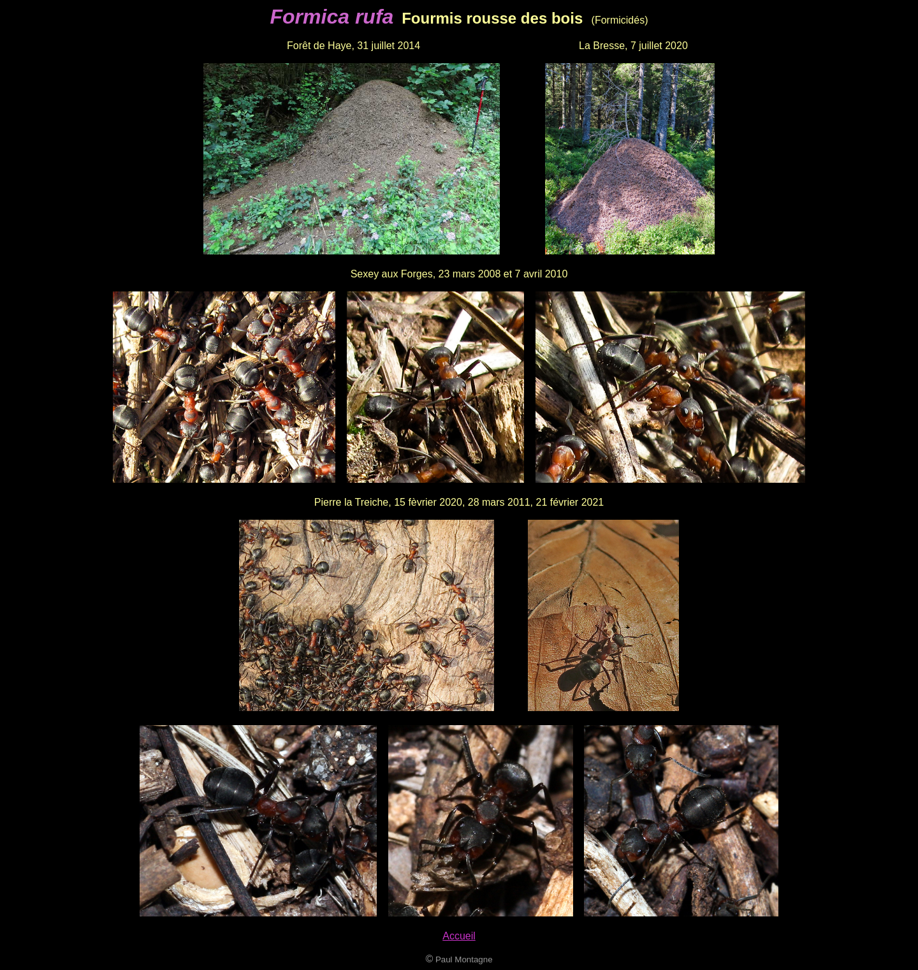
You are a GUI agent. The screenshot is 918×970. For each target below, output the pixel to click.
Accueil (459, 935)
